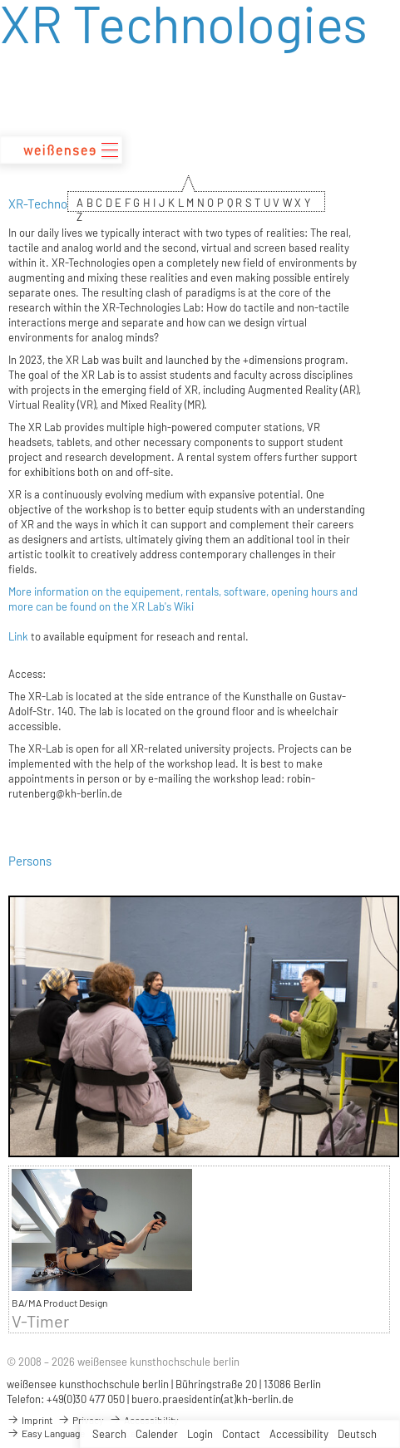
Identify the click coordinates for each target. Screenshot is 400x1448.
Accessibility (298, 1434)
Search (109, 1434)
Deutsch (357, 1434)
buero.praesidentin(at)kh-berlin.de (212, 1399)
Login (200, 1434)
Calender (157, 1434)
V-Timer (40, 1321)
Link (18, 636)
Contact (241, 1434)
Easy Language (46, 1433)
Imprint (29, 1420)
